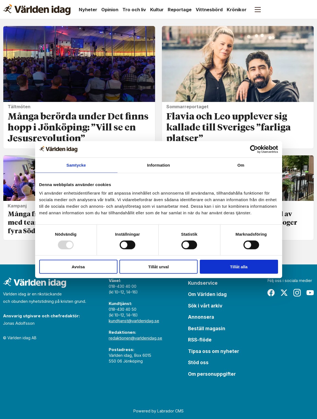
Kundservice (203, 283)
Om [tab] (240, 165)
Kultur (157, 9)
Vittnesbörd (209, 9)
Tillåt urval (158, 266)
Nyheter (88, 9)
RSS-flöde (200, 340)
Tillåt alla (239, 266)
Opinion (109, 9)
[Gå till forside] (37, 9)
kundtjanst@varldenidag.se (134, 320)
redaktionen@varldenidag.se (135, 338)
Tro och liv (134, 9)
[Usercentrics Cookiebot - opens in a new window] (254, 149)
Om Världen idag (207, 294)
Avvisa (78, 266)
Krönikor (236, 9)
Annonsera (201, 317)
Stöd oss (198, 362)
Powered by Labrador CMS (158, 411)
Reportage (180, 9)
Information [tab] (158, 165)
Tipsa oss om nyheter (213, 351)
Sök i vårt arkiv (205, 306)
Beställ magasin (206, 328)
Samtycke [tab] (76, 165)
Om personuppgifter (212, 374)
